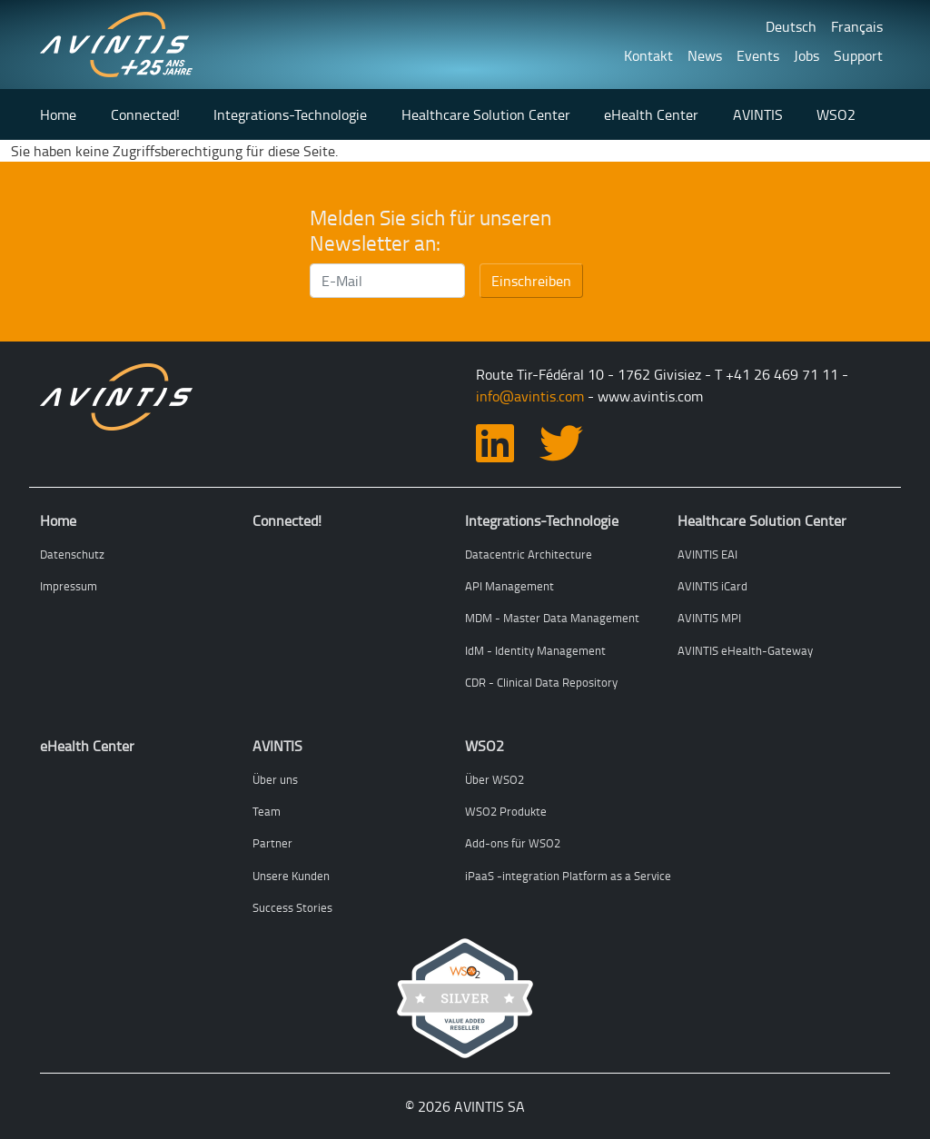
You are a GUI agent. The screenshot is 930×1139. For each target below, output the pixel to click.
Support (858, 55)
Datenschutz (72, 554)
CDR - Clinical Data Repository (541, 682)
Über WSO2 (494, 779)
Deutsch (791, 26)
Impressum (68, 586)
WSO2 (836, 114)
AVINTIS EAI (707, 554)
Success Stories (292, 907)
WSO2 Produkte (506, 811)
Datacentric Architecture (528, 554)
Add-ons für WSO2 (512, 843)
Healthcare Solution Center (485, 114)
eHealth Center (651, 114)
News (705, 55)
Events (758, 55)
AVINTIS (758, 114)
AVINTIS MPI (709, 617)
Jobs (806, 55)
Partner (272, 843)
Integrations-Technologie (290, 114)
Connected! (145, 114)
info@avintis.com (530, 396)
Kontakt (648, 55)
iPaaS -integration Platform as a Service (568, 875)
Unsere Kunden (291, 875)
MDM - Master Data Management (552, 617)
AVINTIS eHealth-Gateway (745, 650)
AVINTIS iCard (712, 586)
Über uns (275, 779)
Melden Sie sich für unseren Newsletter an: (430, 230)
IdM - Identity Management (535, 650)
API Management (509, 586)
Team (266, 811)
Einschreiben (531, 281)
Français (857, 26)
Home (58, 114)
